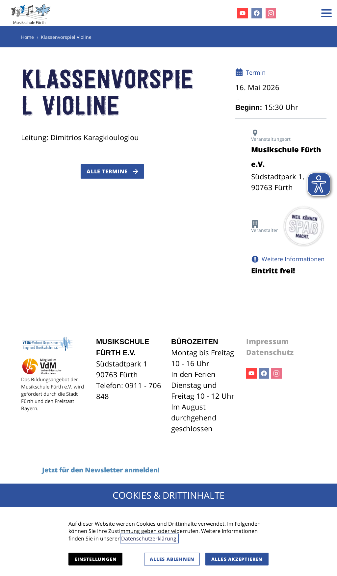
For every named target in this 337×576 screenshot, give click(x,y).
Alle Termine (107, 171)
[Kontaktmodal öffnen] (306, 13)
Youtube (251, 373)
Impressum (267, 341)
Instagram (276, 373)
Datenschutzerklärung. (149, 538)
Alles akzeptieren (237, 559)
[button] (326, 13)
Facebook (264, 373)
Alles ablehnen (172, 559)
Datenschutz (270, 352)
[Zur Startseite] (30, 13)
